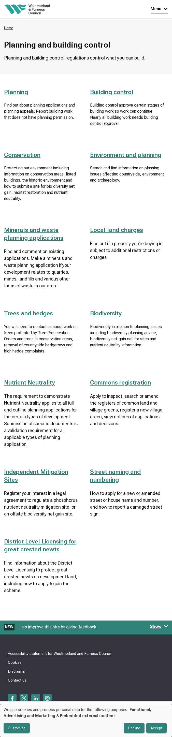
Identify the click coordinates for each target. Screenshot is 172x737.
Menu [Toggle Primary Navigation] (159, 8)
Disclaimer (17, 671)
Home (8, 28)
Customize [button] (16, 728)
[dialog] (86, 720)
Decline (134, 728)
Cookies (15, 662)
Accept (156, 728)
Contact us (17, 680)
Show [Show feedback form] (159, 626)
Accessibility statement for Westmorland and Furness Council (59, 653)
